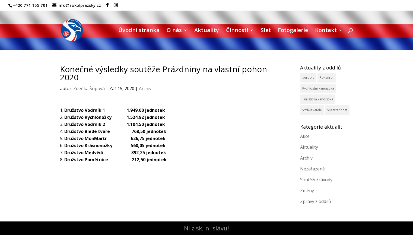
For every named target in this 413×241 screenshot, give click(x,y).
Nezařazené (312, 169)
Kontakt (326, 31)
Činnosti (237, 31)
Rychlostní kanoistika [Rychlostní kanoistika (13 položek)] (318, 88)
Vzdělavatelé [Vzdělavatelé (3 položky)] (312, 110)
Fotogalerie (293, 31)
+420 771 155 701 (30, 5)
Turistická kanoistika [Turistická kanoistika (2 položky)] (317, 99)
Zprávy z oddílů (315, 201)
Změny (307, 191)
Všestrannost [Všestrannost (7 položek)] (337, 110)
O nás (174, 31)
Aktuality (206, 31)
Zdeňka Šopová (89, 88)
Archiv (145, 88)
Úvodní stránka (139, 31)
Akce (305, 136)
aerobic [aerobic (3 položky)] (308, 77)
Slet (266, 31)
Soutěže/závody (316, 180)
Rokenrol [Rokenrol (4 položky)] (326, 77)
